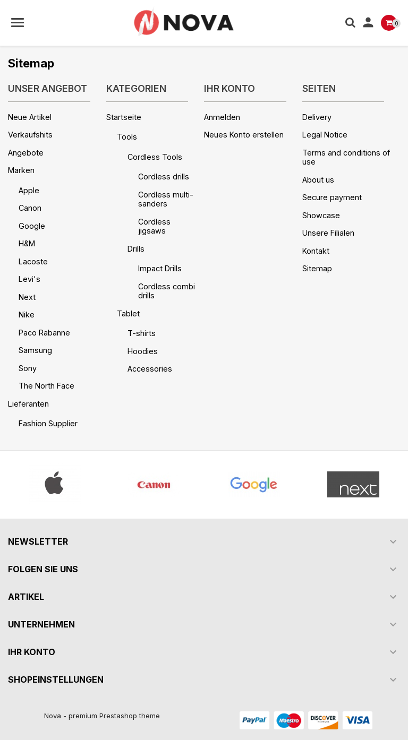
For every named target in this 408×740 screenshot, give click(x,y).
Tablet (128, 313)
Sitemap (317, 268)
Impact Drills (160, 268)
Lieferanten (28, 403)
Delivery (317, 117)
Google (32, 225)
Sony (28, 368)
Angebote (26, 152)
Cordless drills (163, 176)
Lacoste (33, 261)
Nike (27, 314)
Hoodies (143, 351)
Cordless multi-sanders (165, 199)
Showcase (321, 215)
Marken (21, 170)
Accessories (150, 368)
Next (27, 297)
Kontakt (315, 250)
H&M (27, 243)
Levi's (29, 278)
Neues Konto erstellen (244, 134)
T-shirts (142, 333)
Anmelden (222, 117)
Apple (29, 190)
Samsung (35, 350)
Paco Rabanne (44, 332)
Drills (136, 248)
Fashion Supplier (48, 423)
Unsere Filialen (328, 232)
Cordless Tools (155, 156)
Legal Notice (324, 134)
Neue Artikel (30, 117)
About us (318, 179)
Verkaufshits (30, 134)
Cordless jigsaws (154, 226)
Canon (30, 207)
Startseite (123, 117)
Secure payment (332, 197)
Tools (127, 136)
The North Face (46, 385)
